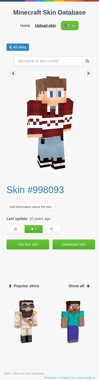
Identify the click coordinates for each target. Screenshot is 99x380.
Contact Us (66, 377)
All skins (17, 47)
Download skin (74, 244)
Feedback (50, 377)
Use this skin (28, 244)
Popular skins (24, 286)
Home (25, 25)
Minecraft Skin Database (49, 12)
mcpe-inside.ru (85, 377)
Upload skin (45, 25)
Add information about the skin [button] (30, 207)
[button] (69, 25)
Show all (79, 286)
